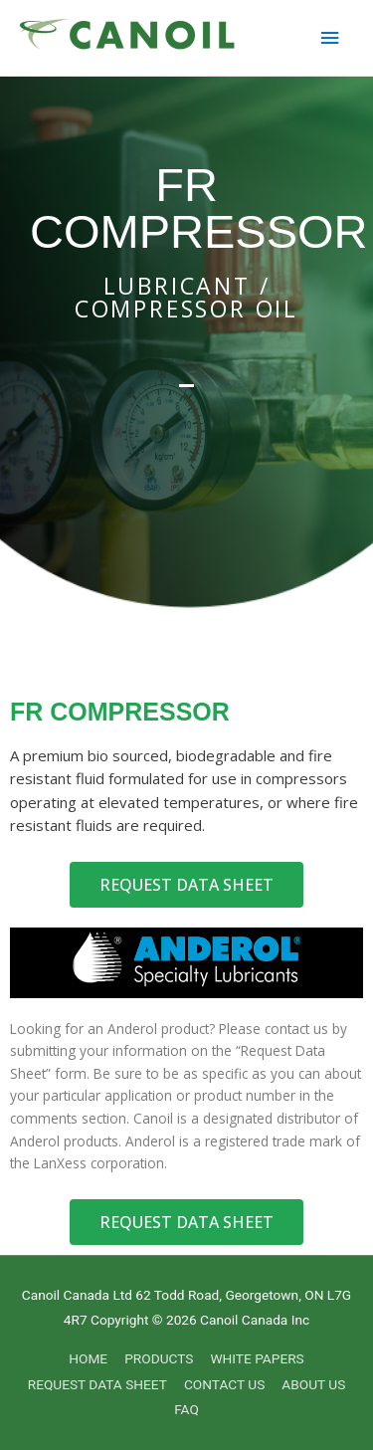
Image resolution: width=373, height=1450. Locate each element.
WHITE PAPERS (256, 1358)
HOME (88, 1358)
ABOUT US (313, 1384)
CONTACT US (224, 1384)
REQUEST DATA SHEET (97, 1384)
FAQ (186, 1409)
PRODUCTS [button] (158, 1358)
